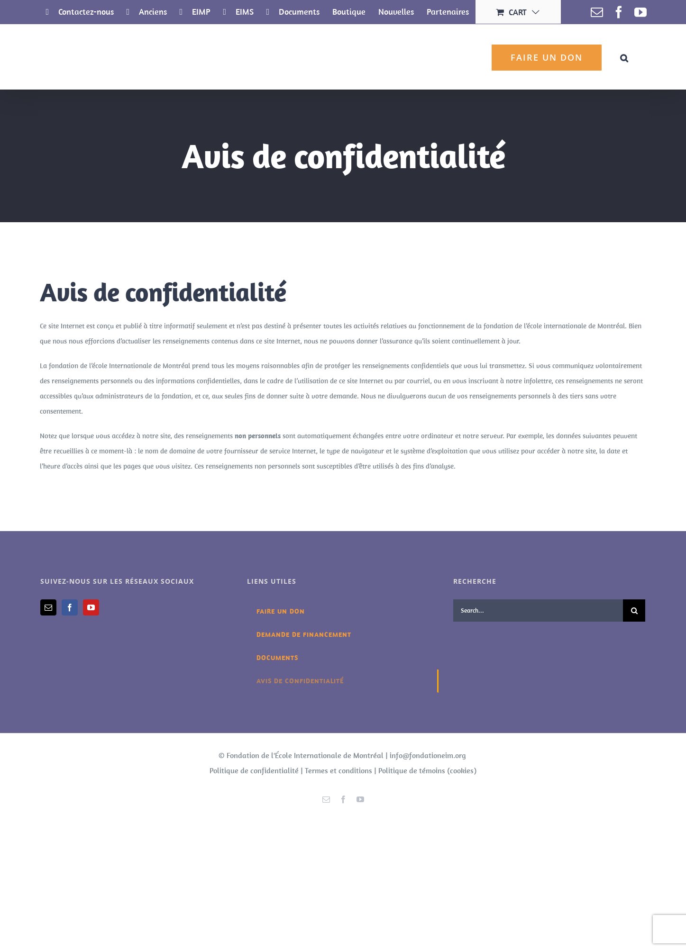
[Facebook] (70, 607)
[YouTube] (91, 607)
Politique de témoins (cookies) (427, 770)
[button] (624, 56)
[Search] (634, 610)
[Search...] (538, 610)
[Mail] (48, 607)
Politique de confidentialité (254, 770)
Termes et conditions (338, 770)
